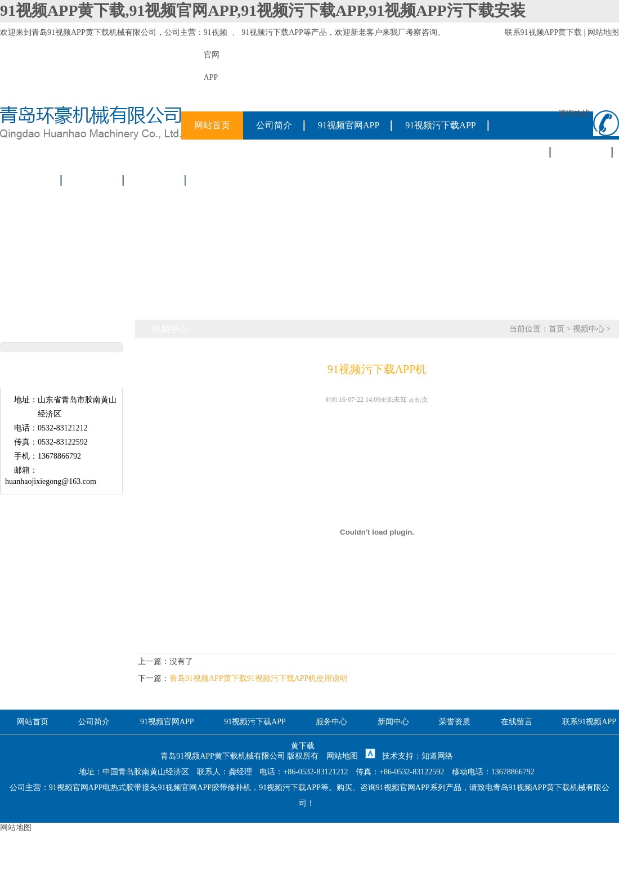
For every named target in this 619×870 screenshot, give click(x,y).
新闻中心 (582, 151)
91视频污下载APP (272, 32)
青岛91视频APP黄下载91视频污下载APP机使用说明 (258, 678)
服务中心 (520, 151)
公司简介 (274, 125)
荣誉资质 (31, 180)
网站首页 (212, 125)
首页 (556, 329)
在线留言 (93, 180)
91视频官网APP (348, 125)
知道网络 (437, 756)
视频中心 (155, 180)
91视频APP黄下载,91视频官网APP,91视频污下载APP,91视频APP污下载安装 (263, 10)
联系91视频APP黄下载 (543, 32)
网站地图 (603, 32)
